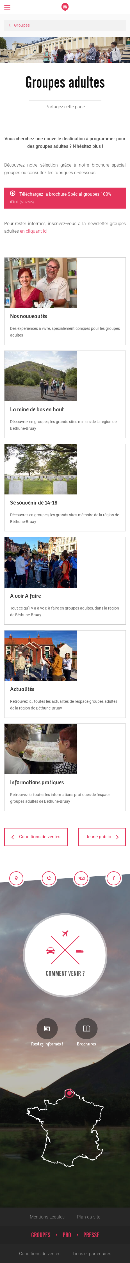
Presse (91, 1235)
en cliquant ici (33, 231)
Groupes (40, 1235)
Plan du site (88, 1217)
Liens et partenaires (92, 1253)
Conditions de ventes (39, 1253)
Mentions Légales (47, 1217)
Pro (67, 1235)
